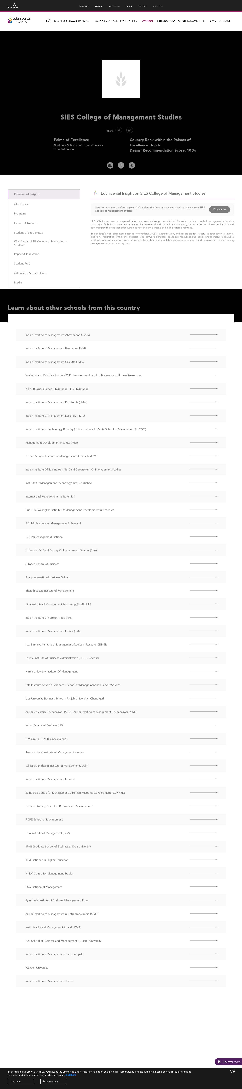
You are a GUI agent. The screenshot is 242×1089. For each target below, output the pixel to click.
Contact (224, 21)
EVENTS (129, 6)
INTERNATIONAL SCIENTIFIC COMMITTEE (181, 21)
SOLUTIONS (114, 6)
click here (71, 1075)
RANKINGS (84, 6)
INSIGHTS (143, 6)
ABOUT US (157, 6)
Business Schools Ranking (71, 21)
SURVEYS (99, 6)
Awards (147, 21)
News (212, 21)
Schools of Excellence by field (116, 21)
